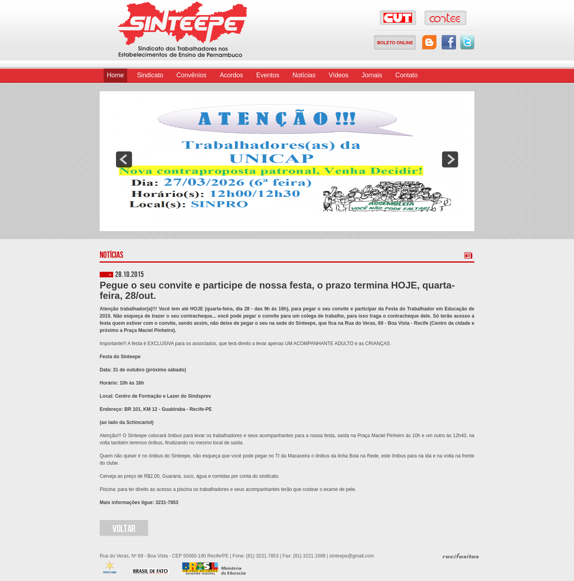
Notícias (304, 75)
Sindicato (150, 75)
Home (115, 75)
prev (124, 159)
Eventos (267, 75)
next (450, 159)
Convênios (192, 75)
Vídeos (338, 75)
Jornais (372, 75)
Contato (406, 75)
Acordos (231, 75)
